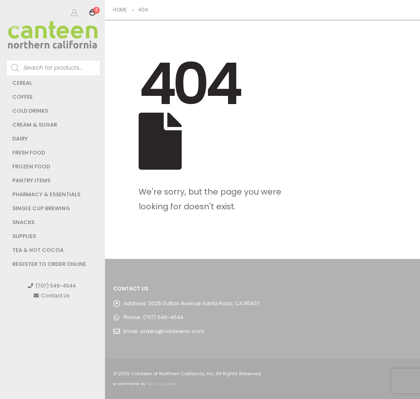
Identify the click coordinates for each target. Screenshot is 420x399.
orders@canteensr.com (172, 331)
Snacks (23, 222)
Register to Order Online (49, 264)
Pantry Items (31, 180)
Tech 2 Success (161, 383)
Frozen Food (31, 166)
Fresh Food (28, 152)
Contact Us (52, 295)
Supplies (24, 236)
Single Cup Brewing (41, 208)
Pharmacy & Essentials (46, 194)
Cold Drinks (30, 111)
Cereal (22, 83)
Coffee (22, 97)
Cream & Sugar (34, 125)
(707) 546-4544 (52, 285)
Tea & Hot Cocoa (38, 250)
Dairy (20, 139)
